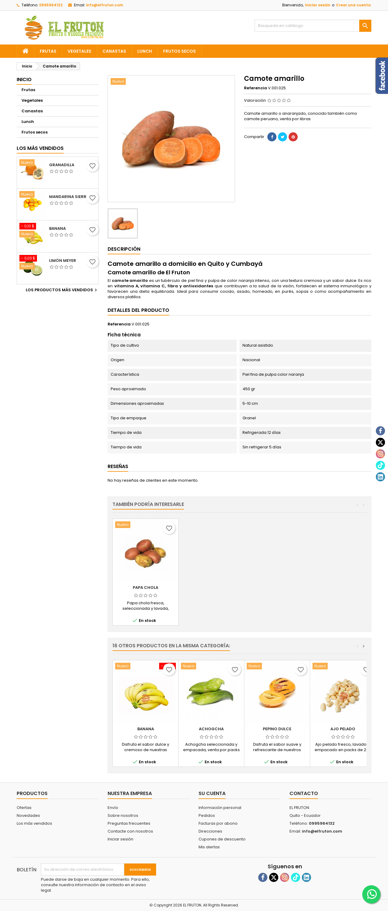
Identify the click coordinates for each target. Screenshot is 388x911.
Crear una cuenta (353, 5)
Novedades (28, 815)
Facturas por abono (218, 823)
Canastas (114, 51)
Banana (57, 228)
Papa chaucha (211, 587)
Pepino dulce (277, 729)
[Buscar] (313, 26)
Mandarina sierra (69, 197)
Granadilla (61, 165)
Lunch (144, 51)
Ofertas (24, 807)
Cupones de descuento (222, 839)
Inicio (24, 79)
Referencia (255, 88)
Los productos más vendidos (62, 290)
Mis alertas (209, 847)
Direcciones (210, 831)
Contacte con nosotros (130, 831)
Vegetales (79, 51)
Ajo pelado (342, 729)
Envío (113, 807)
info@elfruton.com (104, 5)
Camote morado (145, 587)
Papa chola (277, 587)
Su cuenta (212, 793)
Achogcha (211, 729)
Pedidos (207, 815)
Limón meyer (62, 261)
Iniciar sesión (317, 5)
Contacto (303, 793)
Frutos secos (179, 51)
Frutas (48, 51)
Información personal (220, 807)
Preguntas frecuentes (129, 823)
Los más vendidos (40, 148)
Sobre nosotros (123, 815)
